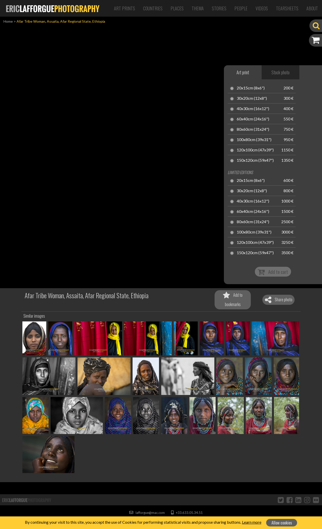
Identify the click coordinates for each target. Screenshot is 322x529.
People (241, 8)
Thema (198, 8)
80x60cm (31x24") (253, 129)
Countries (153, 8)
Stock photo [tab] (280, 72)
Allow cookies (281, 523)
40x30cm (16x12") (253, 109)
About (312, 8)
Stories (219, 8)
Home (8, 21)
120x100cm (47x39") (255, 150)
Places (177, 8)
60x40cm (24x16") (253, 119)
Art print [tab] (242, 72)
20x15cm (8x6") (251, 88)
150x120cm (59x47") (255, 160)
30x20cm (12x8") (252, 98)
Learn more (251, 522)
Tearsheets (287, 8)
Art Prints (124, 8)
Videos (262, 8)
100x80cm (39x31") (254, 140)
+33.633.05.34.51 (187, 513)
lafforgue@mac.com (147, 513)
